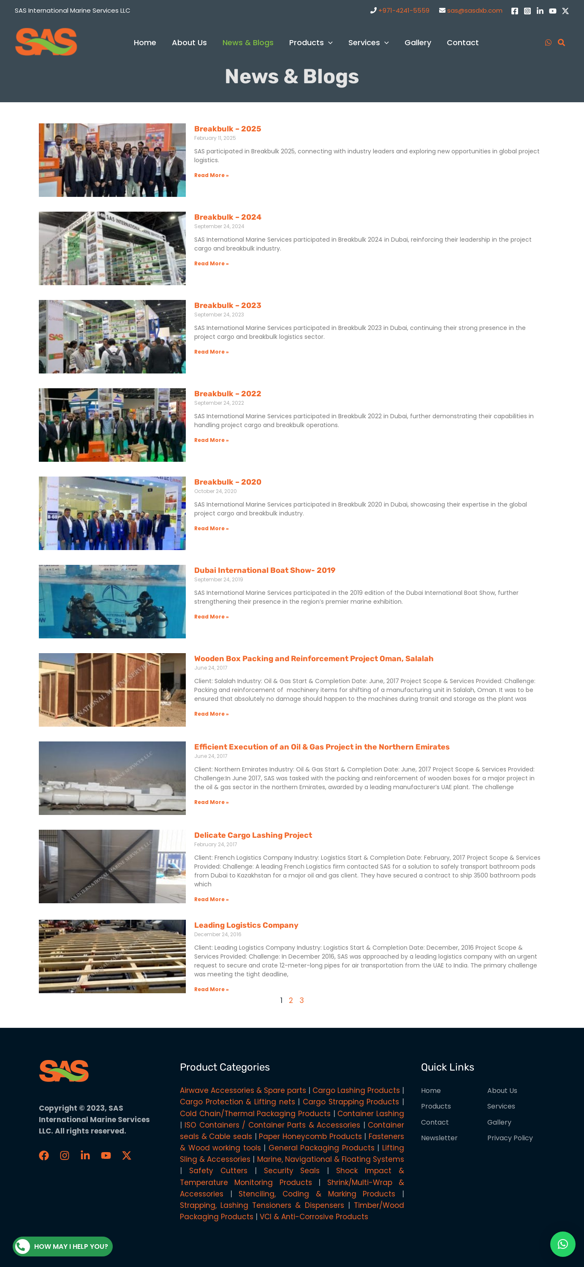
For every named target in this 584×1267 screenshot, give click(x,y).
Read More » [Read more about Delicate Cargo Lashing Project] (211, 899)
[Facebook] (515, 11)
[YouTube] (553, 11)
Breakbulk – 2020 (227, 482)
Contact (435, 1122)
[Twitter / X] (565, 11)
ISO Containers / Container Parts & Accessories (272, 1125)
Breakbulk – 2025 (227, 129)
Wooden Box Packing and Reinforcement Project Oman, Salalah (314, 658)
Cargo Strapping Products (351, 1102)
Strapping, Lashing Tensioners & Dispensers (262, 1205)
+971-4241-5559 (403, 10)
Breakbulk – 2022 (227, 393)
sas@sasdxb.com (475, 10)
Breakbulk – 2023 (227, 305)
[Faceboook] (44, 1155)
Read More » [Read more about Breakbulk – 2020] (211, 528)
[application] (329, 42)
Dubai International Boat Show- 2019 (265, 570)
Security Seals (292, 1171)
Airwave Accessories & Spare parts (243, 1090)
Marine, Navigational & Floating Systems (331, 1159)
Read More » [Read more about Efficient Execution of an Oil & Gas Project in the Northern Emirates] (211, 802)
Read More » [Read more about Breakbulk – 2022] (211, 440)
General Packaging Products (322, 1148)
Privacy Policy (510, 1138)
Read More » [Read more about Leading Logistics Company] (211, 989)
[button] (563, 1244)
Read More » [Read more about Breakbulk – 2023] (211, 351)
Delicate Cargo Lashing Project (253, 835)
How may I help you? (61, 1246)
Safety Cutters (218, 1171)
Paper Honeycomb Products (310, 1136)
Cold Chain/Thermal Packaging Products (255, 1114)
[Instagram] (527, 11)
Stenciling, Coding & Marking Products (317, 1194)
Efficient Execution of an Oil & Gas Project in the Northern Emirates (322, 747)
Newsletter (439, 1138)
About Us (502, 1090)
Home (431, 1090)
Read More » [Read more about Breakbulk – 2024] (211, 263)
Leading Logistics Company (246, 925)
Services (501, 1106)
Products (436, 1106)
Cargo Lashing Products (356, 1090)
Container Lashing (370, 1114)
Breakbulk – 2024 (227, 217)
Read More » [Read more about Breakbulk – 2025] (211, 175)
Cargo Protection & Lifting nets (237, 1102)
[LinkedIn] (540, 11)
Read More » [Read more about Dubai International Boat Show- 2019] (211, 616)
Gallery (499, 1122)
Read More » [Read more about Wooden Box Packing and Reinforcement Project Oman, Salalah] (211, 713)
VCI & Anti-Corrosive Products (314, 1217)
